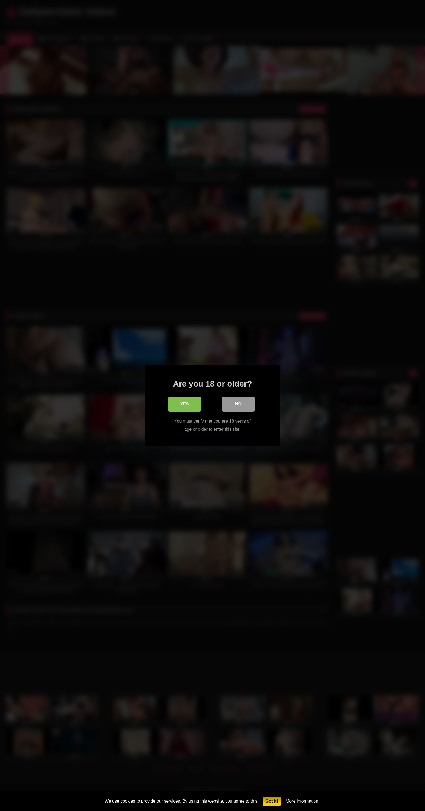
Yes (184, 404)
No (238, 404)
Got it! (271, 801)
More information (302, 801)
